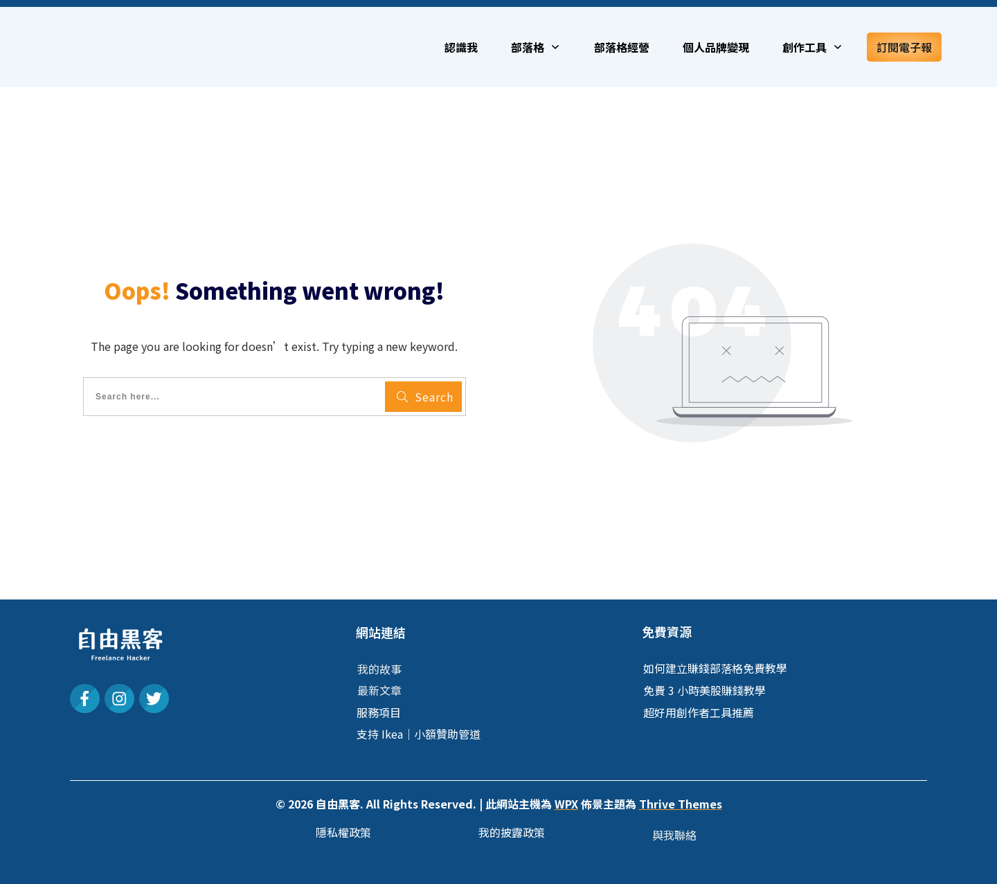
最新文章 (379, 690)
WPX (566, 803)
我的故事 (379, 668)
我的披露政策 (511, 832)
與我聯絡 (674, 835)
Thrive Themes (680, 803)
